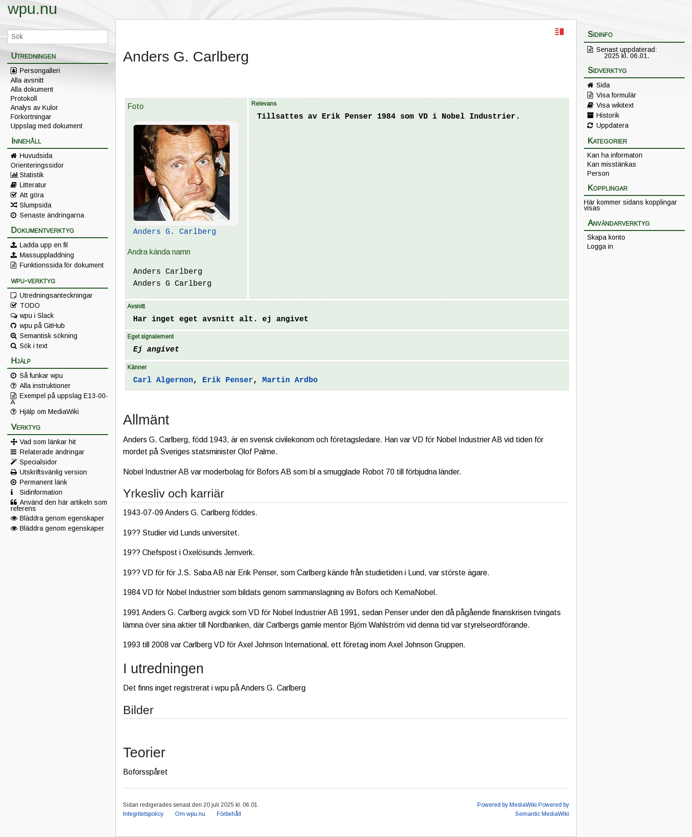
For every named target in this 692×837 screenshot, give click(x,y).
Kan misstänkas (611, 164)
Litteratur (33, 185)
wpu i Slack (37, 315)
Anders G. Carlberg (174, 232)
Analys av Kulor (34, 107)
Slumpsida (35, 205)
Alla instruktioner (45, 385)
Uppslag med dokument (47, 126)
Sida (603, 85)
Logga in (600, 246)
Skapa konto (606, 237)
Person (598, 173)
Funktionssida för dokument (62, 265)
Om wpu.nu (190, 814)
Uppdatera (612, 125)
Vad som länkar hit (48, 441)
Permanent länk (43, 482)
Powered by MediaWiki (507, 804)
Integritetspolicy (143, 814)
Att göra (32, 195)
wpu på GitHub (42, 325)
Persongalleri (40, 70)
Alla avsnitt (27, 80)
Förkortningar (31, 117)
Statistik (32, 174)
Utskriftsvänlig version (53, 472)
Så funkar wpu (41, 375)
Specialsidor (38, 462)
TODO (30, 305)
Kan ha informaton (615, 155)
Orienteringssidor (37, 165)
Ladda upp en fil (44, 245)
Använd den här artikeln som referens (59, 505)
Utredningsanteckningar (56, 295)
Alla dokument (32, 89)
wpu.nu (32, 8)
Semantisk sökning (48, 335)
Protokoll (24, 98)
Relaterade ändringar (52, 452)
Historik (607, 115)
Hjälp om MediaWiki (49, 411)
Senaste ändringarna (52, 215)
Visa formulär (616, 95)
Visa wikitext (615, 105)
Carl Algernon (163, 380)
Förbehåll (229, 814)
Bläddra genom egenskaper (62, 518)
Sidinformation (41, 492)
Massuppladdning (47, 255)
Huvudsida (36, 155)
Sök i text (34, 345)
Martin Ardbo (290, 380)
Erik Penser (227, 380)
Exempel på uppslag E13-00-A (59, 398)
